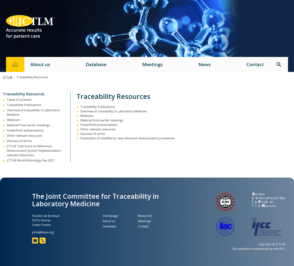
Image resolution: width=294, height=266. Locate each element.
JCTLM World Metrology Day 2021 (31, 160)
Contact (255, 64)
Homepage (110, 216)
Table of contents (19, 100)
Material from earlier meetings (28, 125)
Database (96, 64)
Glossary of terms (19, 141)
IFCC (282, 249)
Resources (145, 216)
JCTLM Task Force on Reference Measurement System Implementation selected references (34, 150)
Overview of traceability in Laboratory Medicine (113, 111)
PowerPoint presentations (25, 130)
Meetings (152, 64)
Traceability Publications (24, 105)
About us (40, 64)
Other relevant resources (24, 136)
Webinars (13, 120)
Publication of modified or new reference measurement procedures (127, 138)
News (205, 64)
